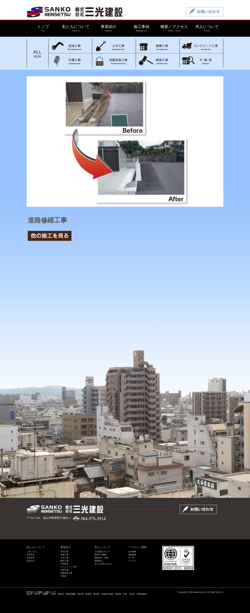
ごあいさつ (31, 551)
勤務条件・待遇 (101, 558)
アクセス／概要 (137, 547)
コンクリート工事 (201, 46)
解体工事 (157, 60)
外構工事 (70, 60)
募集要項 (98, 561)
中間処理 (64, 564)
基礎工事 (157, 46)
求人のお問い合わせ (103, 564)
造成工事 (70, 46)
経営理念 (31, 555)
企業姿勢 (31, 558)
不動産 (201, 60)
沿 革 (131, 558)
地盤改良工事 (114, 60)
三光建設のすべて (102, 551)
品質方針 (31, 561)
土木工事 (114, 46)
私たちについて (36, 547)
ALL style (37, 53)
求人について (102, 547)
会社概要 (132, 551)
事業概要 (132, 555)
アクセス (132, 561)
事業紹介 (66, 547)
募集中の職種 (100, 555)
